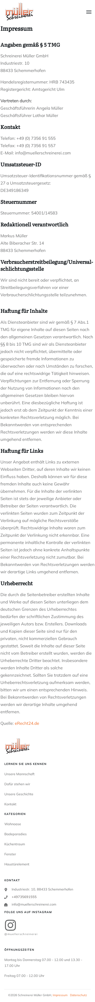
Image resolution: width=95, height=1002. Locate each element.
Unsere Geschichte (18, 794)
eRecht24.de (27, 723)
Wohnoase (12, 824)
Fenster (10, 854)
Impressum (60, 995)
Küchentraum (14, 844)
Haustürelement (16, 864)
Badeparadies (15, 834)
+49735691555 (24, 897)
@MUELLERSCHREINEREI (21, 934)
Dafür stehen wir (17, 784)
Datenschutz (78, 995)
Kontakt (10, 804)
